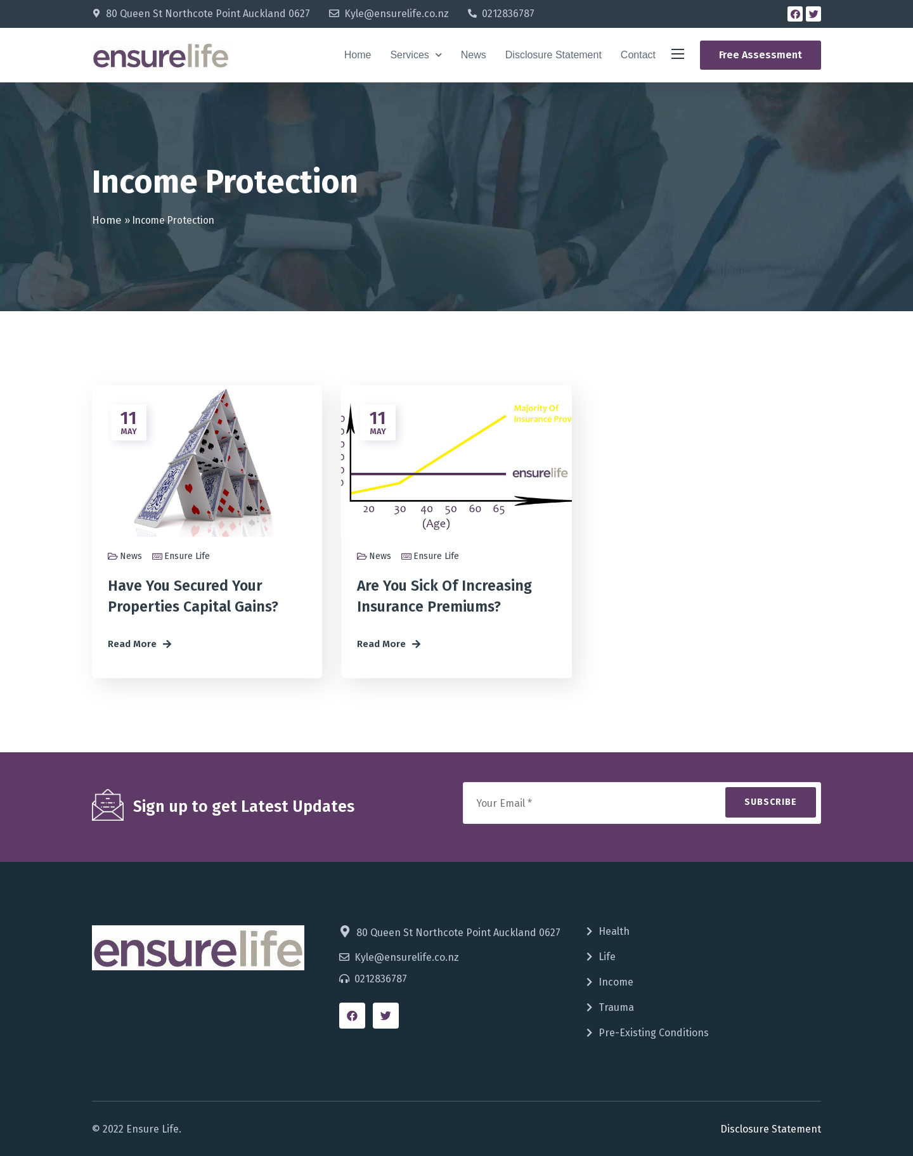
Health (614, 931)
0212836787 (508, 14)
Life (607, 957)
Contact (638, 54)
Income (616, 982)
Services (415, 55)
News (473, 54)
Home (358, 54)
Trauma (616, 1007)
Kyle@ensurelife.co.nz (396, 14)
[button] (760, 55)
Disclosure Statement (553, 54)
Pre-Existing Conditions (654, 1033)
